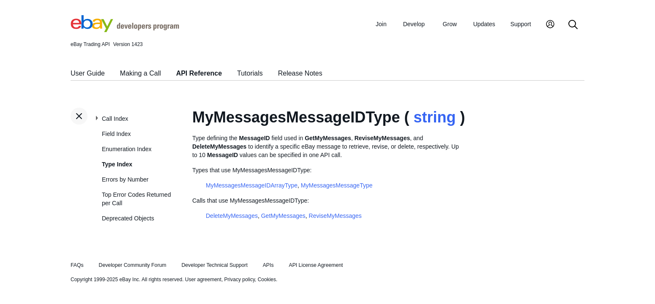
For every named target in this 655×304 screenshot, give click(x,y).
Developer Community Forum (132, 265)
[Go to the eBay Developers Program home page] (125, 30)
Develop (414, 24)
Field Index (116, 133)
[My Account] (550, 25)
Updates (484, 24)
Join (381, 24)
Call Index (115, 118)
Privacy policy (239, 279)
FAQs (77, 265)
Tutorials (250, 73)
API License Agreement (316, 265)
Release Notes (300, 73)
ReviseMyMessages (335, 215)
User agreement (203, 279)
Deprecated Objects (128, 218)
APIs (268, 265)
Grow (450, 24)
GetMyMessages (283, 215)
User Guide (88, 73)
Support (520, 24)
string (435, 117)
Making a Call (140, 73)
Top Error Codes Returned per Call (136, 198)
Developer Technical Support (214, 265)
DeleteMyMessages (232, 215)
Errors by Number (125, 179)
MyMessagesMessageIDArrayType (251, 185)
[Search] (573, 25)
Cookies (267, 279)
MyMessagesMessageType (337, 185)
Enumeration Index (127, 149)
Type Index (117, 164)
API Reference (199, 73)
